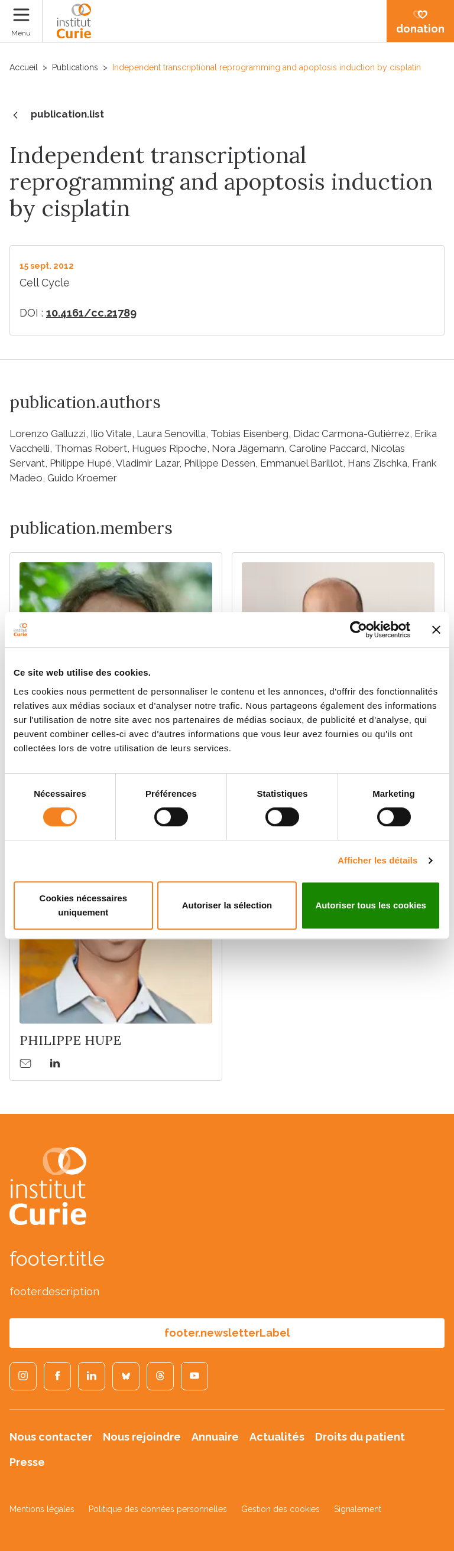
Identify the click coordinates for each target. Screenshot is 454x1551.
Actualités (276, 1437)
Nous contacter (50, 1437)
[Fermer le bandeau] (436, 629)
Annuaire (215, 1437)
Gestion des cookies (280, 1509)
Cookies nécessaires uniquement (83, 905)
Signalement (357, 1509)
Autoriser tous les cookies (370, 905)
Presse (27, 1462)
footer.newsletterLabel (227, 1333)
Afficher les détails (377, 860)
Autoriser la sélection (227, 905)
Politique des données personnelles (158, 1509)
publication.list (56, 115)
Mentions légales (41, 1509)
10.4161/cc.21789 (91, 313)
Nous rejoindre (142, 1437)
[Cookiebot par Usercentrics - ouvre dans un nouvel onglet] (358, 629)
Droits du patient (360, 1437)
